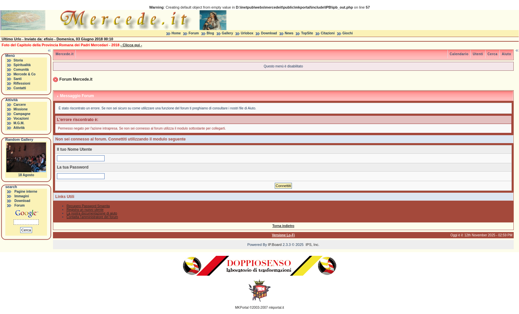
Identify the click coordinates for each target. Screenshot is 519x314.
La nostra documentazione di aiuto (92, 213)
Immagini (22, 196)
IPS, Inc (312, 245)
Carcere (20, 104)
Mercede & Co (25, 74)
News (289, 33)
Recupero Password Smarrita (88, 206)
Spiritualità (22, 65)
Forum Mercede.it (75, 79)
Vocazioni (21, 118)
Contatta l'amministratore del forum (92, 217)
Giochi (348, 33)
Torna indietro (283, 226)
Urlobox (247, 33)
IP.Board (275, 245)
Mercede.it (64, 54)
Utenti (478, 54)
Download (269, 33)
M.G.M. (19, 123)
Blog (210, 33)
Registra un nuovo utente (85, 210)
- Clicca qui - (131, 45)
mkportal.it (276, 307)
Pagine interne (26, 191)
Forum (194, 33)
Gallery (227, 33)
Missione (21, 109)
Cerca (492, 54)
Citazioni (328, 33)
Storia (18, 60)
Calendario (459, 54)
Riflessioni (22, 83)
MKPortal (242, 307)
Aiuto (506, 54)
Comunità (21, 69)
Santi (18, 79)
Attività (18, 128)
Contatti (20, 88)
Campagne (22, 114)
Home (176, 33)
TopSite (307, 33)
